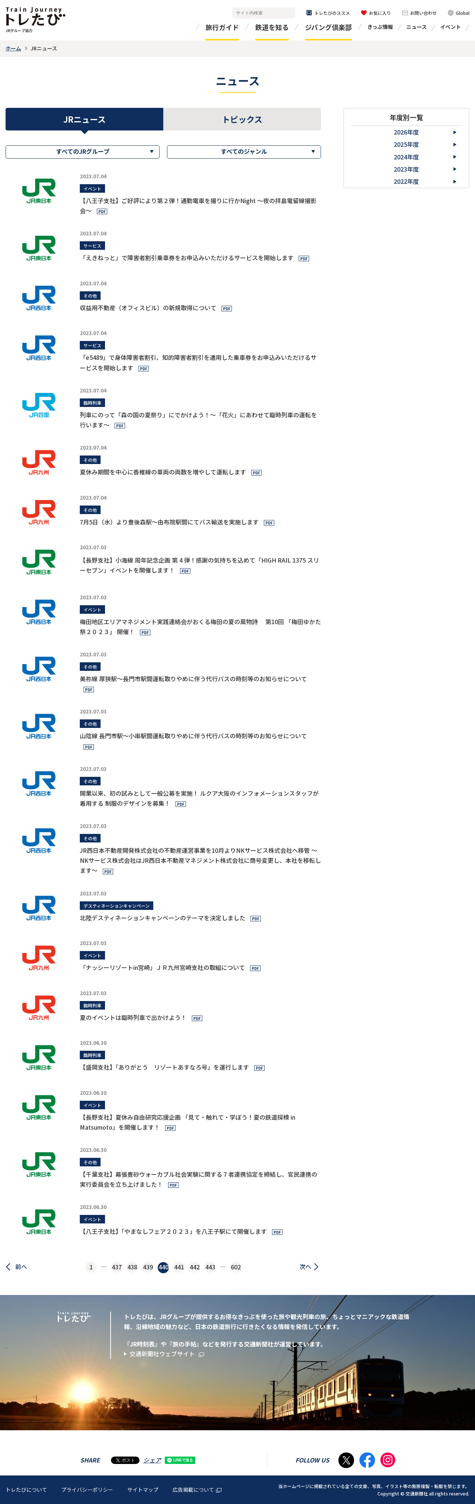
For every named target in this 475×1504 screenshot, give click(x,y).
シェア (152, 1459)
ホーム (13, 48)
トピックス (242, 119)
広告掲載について (197, 1489)
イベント (450, 26)
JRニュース (84, 119)
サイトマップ (142, 1489)
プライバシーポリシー (87, 1489)
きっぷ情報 (380, 26)
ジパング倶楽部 (328, 27)
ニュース (416, 26)
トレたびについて (26, 1489)
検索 (288, 13)
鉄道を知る (272, 27)
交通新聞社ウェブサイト (167, 1353)
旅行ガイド (222, 27)
